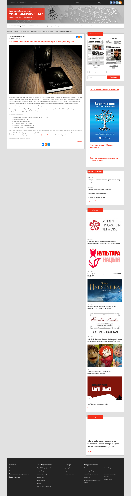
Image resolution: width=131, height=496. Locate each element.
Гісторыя (86, 468)
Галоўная (12, 2)
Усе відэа (90, 451)
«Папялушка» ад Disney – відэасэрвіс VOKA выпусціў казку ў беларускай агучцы (102, 307)
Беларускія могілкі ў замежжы (111, 471)
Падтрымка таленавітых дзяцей (98, 193)
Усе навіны (91, 408)
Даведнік (68, 468)
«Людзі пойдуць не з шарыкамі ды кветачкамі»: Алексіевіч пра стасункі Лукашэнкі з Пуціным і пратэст (103, 443)
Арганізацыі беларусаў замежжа (92, 471)
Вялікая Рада (40, 477)
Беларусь (93, 26)
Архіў (96, 67)
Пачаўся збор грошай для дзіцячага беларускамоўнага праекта (99, 372)
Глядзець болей (92, 201)
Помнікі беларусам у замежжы (112, 468)
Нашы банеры (41, 480)
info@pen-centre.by (44, 135)
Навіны (11, 471)
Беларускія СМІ (70, 474)
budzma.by (17, 38)
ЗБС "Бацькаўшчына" (35, 26)
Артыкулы (68, 471)
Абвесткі (16, 31)
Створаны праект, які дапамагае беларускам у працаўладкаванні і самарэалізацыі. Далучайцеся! (104, 242)
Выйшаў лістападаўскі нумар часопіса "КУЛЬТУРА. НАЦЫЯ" (104, 275)
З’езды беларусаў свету (43, 471)
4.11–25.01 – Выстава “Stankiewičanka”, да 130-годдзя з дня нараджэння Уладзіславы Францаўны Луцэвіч (105, 340)
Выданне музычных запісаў (96, 197)
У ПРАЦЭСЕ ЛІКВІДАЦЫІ (17, 26)
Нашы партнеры (14, 477)
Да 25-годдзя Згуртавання (44, 486)
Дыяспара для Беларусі (53, 26)
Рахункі (39, 483)
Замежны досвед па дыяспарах (19, 474)
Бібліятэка (23, 2)
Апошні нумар (96, 65)
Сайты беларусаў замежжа (91, 474)
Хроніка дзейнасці (42, 474)
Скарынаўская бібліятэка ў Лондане (99, 189)
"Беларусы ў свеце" (96, 72)
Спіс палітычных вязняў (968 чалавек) (104, 90)
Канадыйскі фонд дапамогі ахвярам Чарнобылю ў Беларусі (104, 181)
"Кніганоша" (112, 72)
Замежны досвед (108, 479)
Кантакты (34, 2)
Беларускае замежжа (70, 26)
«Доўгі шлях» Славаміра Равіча (98, 404)
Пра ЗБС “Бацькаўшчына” (44, 468)
